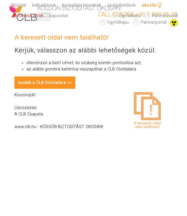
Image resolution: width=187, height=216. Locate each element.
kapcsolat (58, 15)
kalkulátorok (44, 5)
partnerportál (154, 22)
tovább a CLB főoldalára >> (45, 82)
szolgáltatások (121, 5)
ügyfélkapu (118, 22)
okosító (149, 5)
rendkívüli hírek (28, 15)
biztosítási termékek (81, 5)
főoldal (19, 5)
